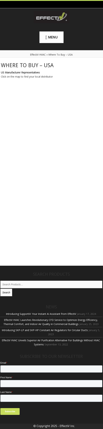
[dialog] (96, 422)
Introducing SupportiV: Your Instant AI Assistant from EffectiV (41, 314)
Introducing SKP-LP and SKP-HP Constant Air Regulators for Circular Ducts (45, 330)
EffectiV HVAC (38, 54)
